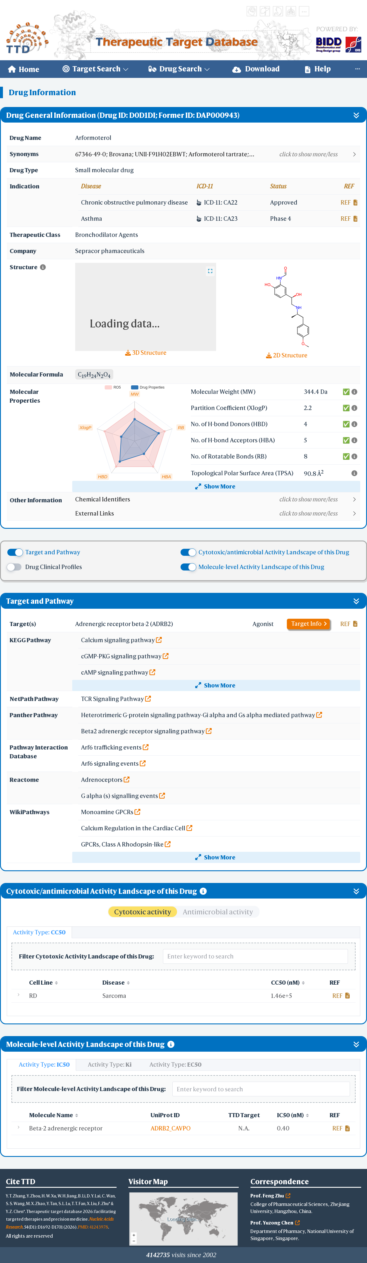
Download (256, 69)
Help (318, 69)
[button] (217, 154)
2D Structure (286, 355)
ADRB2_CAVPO (171, 1128)
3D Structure (145, 352)
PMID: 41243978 (93, 1226)
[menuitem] (23, 69)
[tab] (39, 932)
